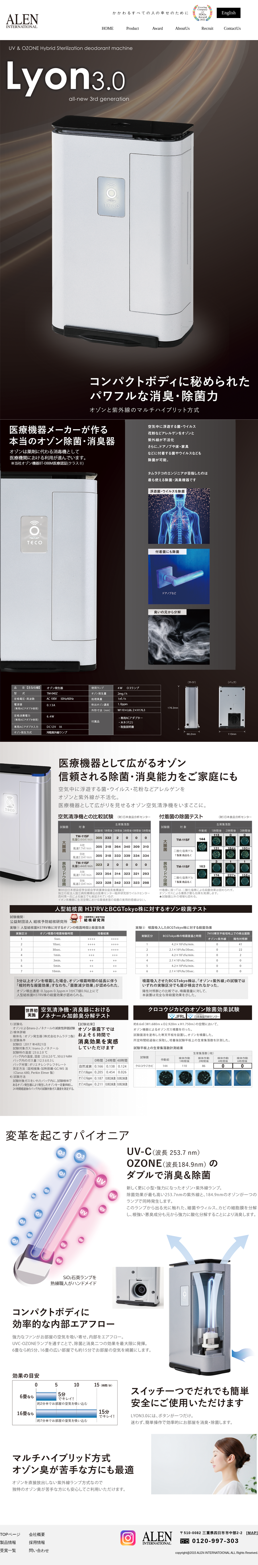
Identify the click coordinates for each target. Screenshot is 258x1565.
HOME (108, 28)
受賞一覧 (8, 1550)
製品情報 (8, 1542)
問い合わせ (39, 1550)
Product (132, 28)
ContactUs (232, 28)
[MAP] (252, 1533)
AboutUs (182, 28)
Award (157, 28)
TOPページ (10, 1534)
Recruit (207, 28)
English (229, 12)
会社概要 (37, 1534)
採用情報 (37, 1542)
